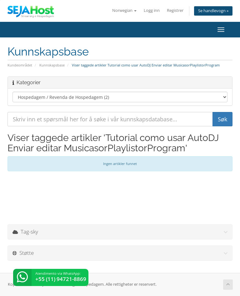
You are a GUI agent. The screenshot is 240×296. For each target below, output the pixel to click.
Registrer (175, 10)
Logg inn (152, 10)
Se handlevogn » (213, 10)
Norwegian (124, 10)
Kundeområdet (20, 65)
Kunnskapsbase (52, 65)
